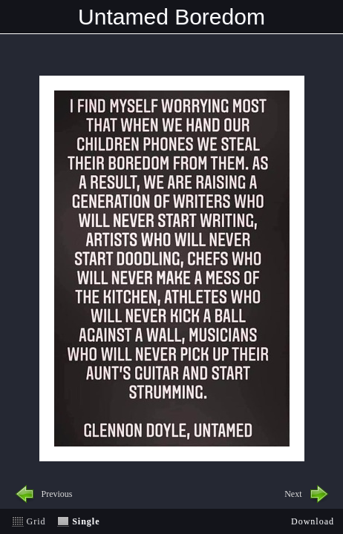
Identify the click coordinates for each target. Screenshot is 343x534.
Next (292, 494)
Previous (57, 494)
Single (85, 521)
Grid (36, 521)
